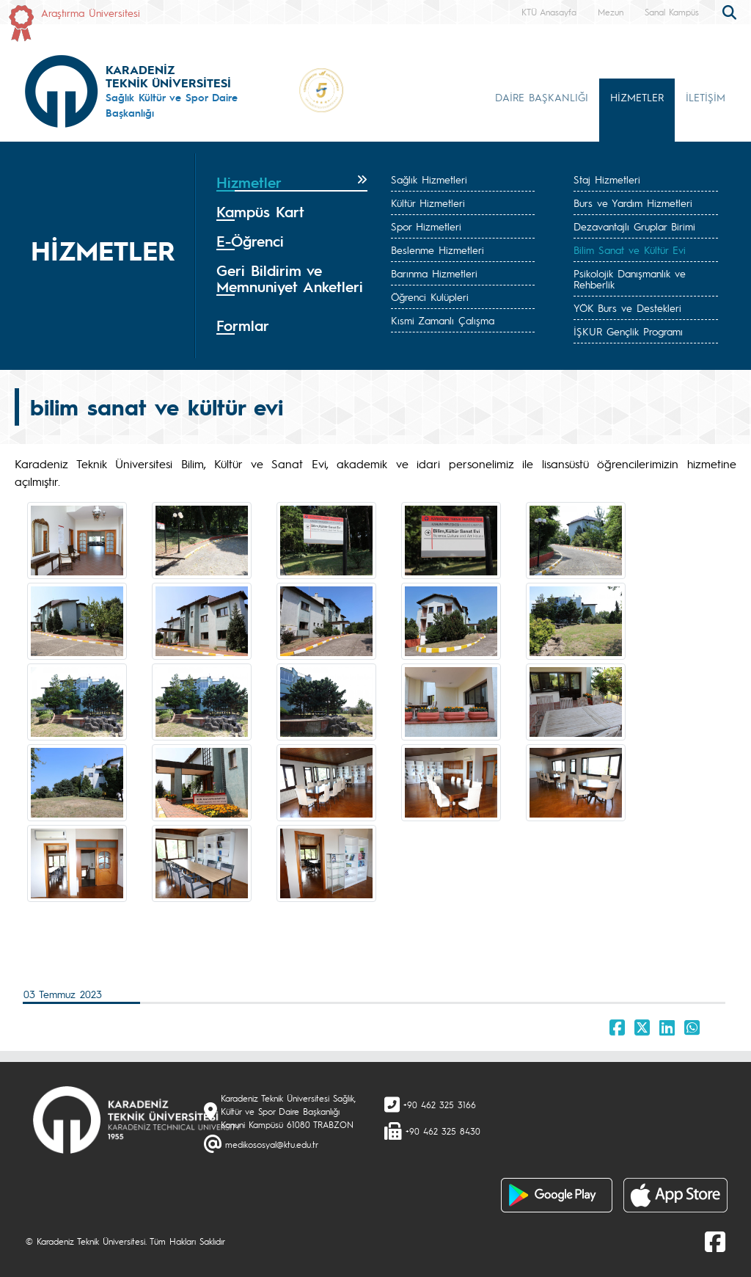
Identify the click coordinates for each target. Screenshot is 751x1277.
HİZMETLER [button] (637, 96)
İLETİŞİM (705, 96)
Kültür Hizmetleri (428, 202)
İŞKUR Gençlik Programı (628, 331)
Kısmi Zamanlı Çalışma (442, 320)
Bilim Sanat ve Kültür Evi (630, 249)
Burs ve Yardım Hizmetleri (633, 202)
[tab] (292, 182)
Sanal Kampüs (672, 12)
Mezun (610, 12)
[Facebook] (715, 1241)
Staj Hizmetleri (607, 179)
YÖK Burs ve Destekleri (627, 307)
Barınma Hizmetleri (434, 273)
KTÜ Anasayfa (548, 12)
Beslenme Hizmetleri (437, 249)
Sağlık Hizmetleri (429, 179)
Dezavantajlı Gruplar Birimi (634, 226)
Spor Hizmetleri (426, 226)
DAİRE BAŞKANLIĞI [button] (541, 96)
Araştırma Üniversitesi (90, 12)
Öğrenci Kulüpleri (430, 296)
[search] (731, 11)
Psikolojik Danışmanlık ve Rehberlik (630, 278)
